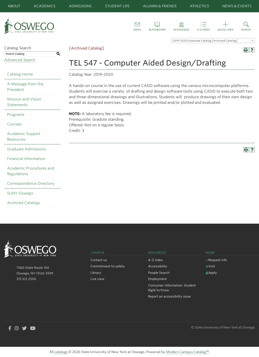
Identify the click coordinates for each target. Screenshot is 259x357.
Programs (15, 114)
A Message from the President (25, 87)
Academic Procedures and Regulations (30, 171)
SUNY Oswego (20, 193)
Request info (216, 260)
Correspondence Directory (31, 183)
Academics (45, 6)
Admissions (80, 6)
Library (95, 273)
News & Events (237, 6)
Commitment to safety (107, 266)
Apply (211, 273)
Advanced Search (19, 60)
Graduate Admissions (26, 149)
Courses (14, 124)
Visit (210, 266)
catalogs (61, 352)
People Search (159, 273)
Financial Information (26, 158)
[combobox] (213, 40)
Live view (97, 279)
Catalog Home (20, 74)
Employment (157, 279)
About (14, 6)
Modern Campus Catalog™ (187, 352)
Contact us (98, 260)
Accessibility (157, 266)
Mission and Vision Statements (24, 102)
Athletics (199, 6)
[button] (137, 27)
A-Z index (155, 260)
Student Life (117, 6)
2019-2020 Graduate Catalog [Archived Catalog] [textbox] (205, 40)
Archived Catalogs (23, 203)
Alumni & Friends (160, 6)
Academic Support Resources (23, 136)
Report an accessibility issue (169, 296)
